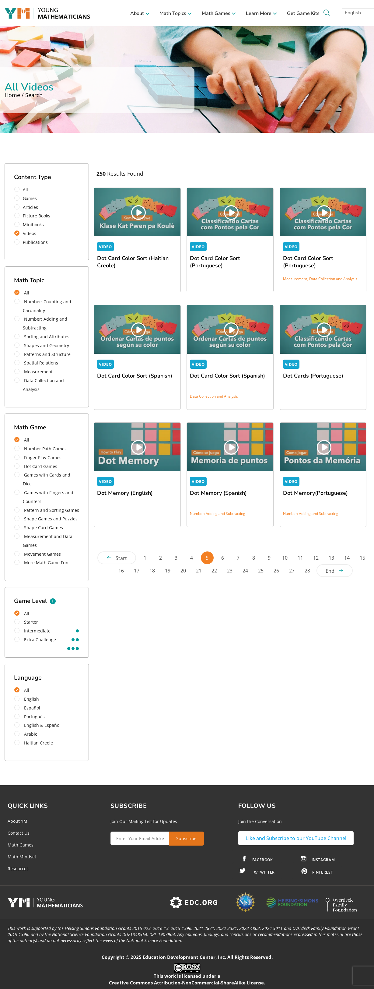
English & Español (37, 725)
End (330, 571)
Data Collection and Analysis (39, 385)
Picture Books (34, 216)
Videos (27, 233)
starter (26, 622)
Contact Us (19, 833)
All (23, 189)
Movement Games (37, 554)
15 (362, 557)
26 (276, 570)
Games (27, 198)
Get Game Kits (303, 13)
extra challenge (35, 639)
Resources (18, 868)
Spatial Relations (36, 363)
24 (245, 570)
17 (136, 570)
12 (316, 557)
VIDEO (105, 246)
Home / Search (24, 95)
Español (27, 708)
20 (183, 570)
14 (347, 557)
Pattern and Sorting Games (46, 510)
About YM (17, 821)
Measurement (33, 372)
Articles (28, 207)
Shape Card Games (38, 527)
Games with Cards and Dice (42, 479)
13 (331, 557)
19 (167, 570)
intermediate (32, 631)
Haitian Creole (33, 743)
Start (121, 558)
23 (229, 570)
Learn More (261, 13)
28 (307, 570)
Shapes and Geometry (41, 345)
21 (198, 570)
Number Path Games (40, 449)
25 (261, 570)
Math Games (219, 13)
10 (285, 557)
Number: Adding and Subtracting (40, 323)
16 (121, 570)
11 (300, 557)
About (140, 13)
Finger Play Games (37, 457)
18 (152, 570)
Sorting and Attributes (41, 337)
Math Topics (175, 13)
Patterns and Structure (42, 354)
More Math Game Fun (41, 562)
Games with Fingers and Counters (43, 497)
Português (29, 717)
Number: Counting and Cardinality (42, 306)
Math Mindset (22, 857)
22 (214, 570)
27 (292, 570)
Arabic (25, 734)
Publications (33, 242)
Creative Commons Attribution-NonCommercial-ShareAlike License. (187, 983)
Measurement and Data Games (43, 540)
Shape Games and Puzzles (46, 519)
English (26, 699)
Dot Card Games (35, 466)
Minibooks (31, 224)
